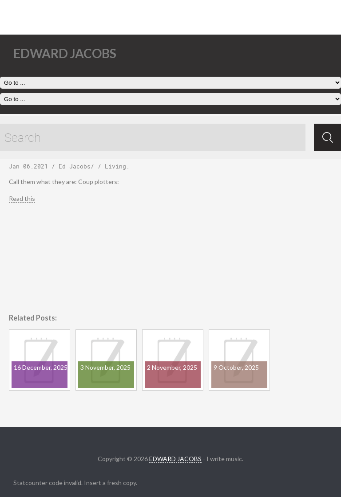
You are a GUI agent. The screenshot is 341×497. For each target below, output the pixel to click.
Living (115, 166)
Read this (22, 198)
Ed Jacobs (75, 166)
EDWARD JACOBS (175, 458)
